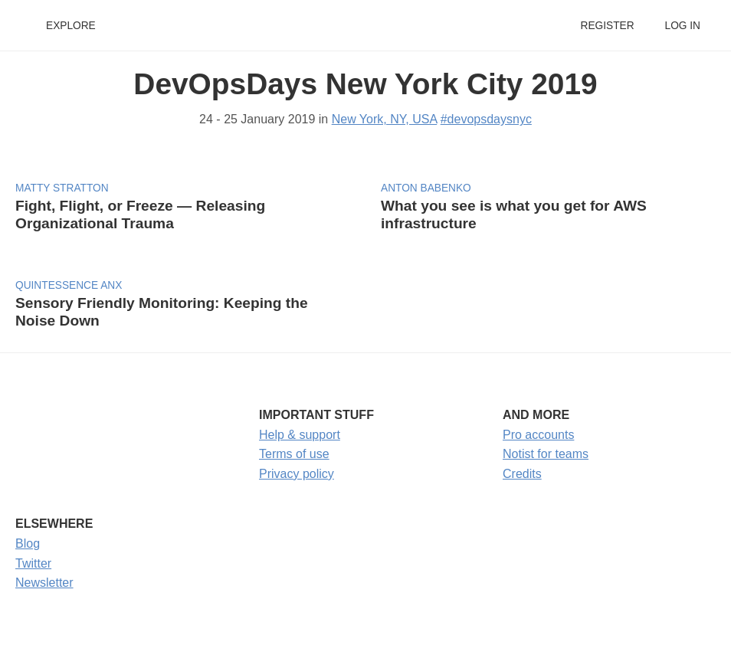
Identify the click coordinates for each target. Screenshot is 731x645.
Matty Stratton (62, 188)
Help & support (299, 434)
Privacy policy (296, 473)
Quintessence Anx (68, 285)
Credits (522, 473)
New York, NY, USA (385, 119)
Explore (71, 25)
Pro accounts (538, 434)
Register (607, 25)
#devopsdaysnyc (486, 119)
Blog (27, 543)
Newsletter (44, 582)
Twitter (33, 563)
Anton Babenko (426, 188)
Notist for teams (545, 453)
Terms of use (294, 453)
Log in (682, 25)
